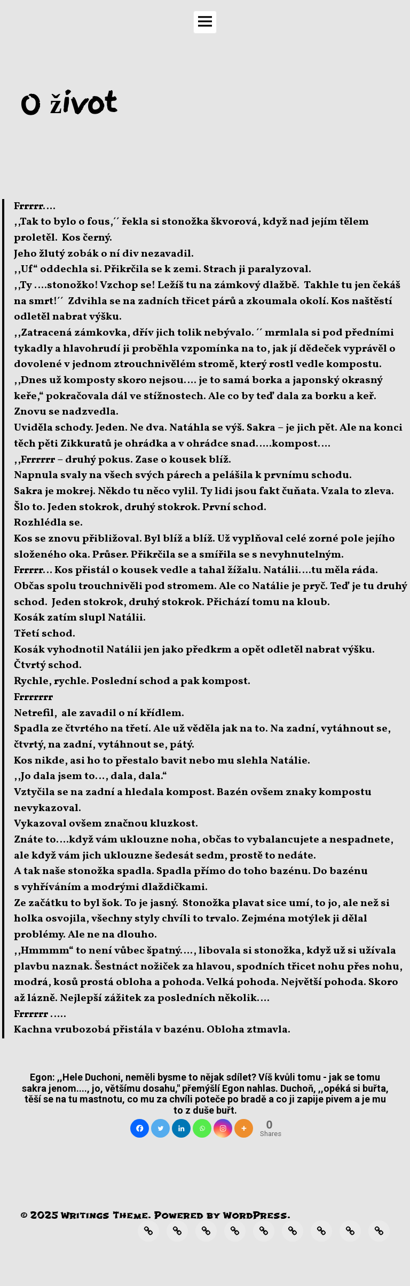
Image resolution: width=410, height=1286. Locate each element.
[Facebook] (139, 1128)
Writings (85, 1215)
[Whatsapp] (202, 1128)
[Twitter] (160, 1128)
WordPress (255, 1215)
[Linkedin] (181, 1128)
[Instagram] (223, 1128)
